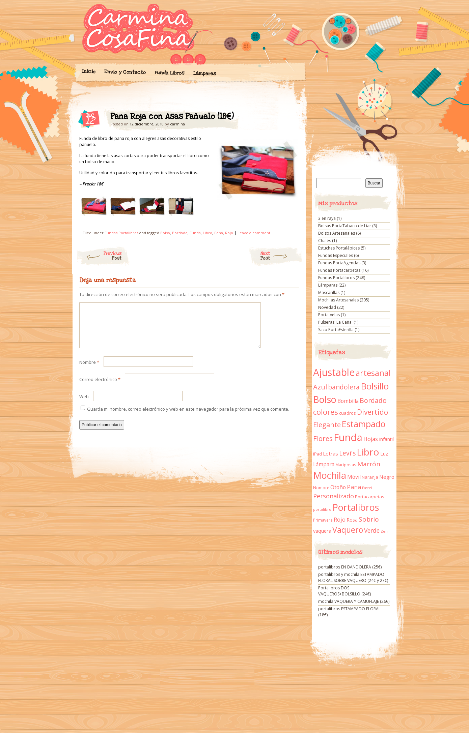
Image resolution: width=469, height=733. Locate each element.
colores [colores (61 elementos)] (325, 412)
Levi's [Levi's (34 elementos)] (347, 453)
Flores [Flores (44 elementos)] (323, 438)
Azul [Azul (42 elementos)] (320, 386)
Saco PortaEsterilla (336, 329)
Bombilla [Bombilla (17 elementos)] (348, 401)
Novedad (327, 307)
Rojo (229, 232)
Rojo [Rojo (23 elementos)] (340, 519)
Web (84, 405)
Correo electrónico (99, 387)
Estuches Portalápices (339, 248)
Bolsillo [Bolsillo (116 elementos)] (375, 386)
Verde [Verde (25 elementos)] (372, 530)
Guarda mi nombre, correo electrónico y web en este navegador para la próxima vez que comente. (188, 417)
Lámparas (204, 73)
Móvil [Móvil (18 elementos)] (354, 476)
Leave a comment (254, 232)
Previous (98, 256)
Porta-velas (329, 315)
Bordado (180, 232)
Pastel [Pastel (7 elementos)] (367, 488)
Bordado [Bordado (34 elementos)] (373, 400)
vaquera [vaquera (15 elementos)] (322, 530)
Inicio (88, 71)
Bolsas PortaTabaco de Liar (344, 226)
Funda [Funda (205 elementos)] (348, 437)
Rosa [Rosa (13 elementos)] (352, 520)
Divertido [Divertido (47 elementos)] (372, 412)
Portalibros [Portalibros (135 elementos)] (355, 507)
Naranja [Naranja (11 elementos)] (370, 477)
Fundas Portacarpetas (339, 270)
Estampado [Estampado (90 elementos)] (363, 424)
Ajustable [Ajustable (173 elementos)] (334, 372)
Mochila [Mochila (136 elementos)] (329, 475)
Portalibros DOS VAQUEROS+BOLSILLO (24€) (344, 591)
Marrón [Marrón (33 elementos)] (368, 464)
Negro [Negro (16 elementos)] (386, 476)
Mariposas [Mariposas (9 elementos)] (345, 465)
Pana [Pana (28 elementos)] (354, 487)
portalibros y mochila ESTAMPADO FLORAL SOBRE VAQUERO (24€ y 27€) (353, 577)
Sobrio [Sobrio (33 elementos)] (369, 519)
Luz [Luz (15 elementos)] (384, 453)
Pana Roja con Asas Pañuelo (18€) (288, 118)
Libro (207, 232)
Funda (195, 232)
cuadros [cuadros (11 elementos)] (347, 413)
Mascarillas (328, 292)
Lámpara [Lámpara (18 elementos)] (323, 464)
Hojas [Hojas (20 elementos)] (370, 439)
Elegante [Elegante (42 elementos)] (327, 424)
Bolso (165, 232)
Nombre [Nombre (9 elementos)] (321, 488)
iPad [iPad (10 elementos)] (317, 454)
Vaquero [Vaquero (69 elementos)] (347, 529)
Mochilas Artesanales (338, 300)
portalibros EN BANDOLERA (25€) (350, 567)
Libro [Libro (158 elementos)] (368, 451)
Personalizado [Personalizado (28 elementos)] (333, 496)
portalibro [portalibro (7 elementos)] (322, 509)
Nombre (89, 370)
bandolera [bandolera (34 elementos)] (344, 387)
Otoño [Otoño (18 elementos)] (338, 487)
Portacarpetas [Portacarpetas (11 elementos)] (369, 497)
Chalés (324, 240)
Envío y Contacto (124, 72)
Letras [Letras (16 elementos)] (330, 453)
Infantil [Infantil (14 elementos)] (386, 439)
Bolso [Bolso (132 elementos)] (324, 399)
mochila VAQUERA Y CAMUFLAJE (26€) (353, 601)
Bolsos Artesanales (336, 233)
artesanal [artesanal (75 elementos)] (373, 373)
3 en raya (327, 218)
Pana (218, 232)
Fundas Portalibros (121, 232)
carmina (177, 123)
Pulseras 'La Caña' (335, 322)
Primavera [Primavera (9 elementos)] (323, 520)
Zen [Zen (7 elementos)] (384, 531)
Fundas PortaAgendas (339, 263)
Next (281, 256)
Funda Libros (169, 73)
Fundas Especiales (335, 255)
